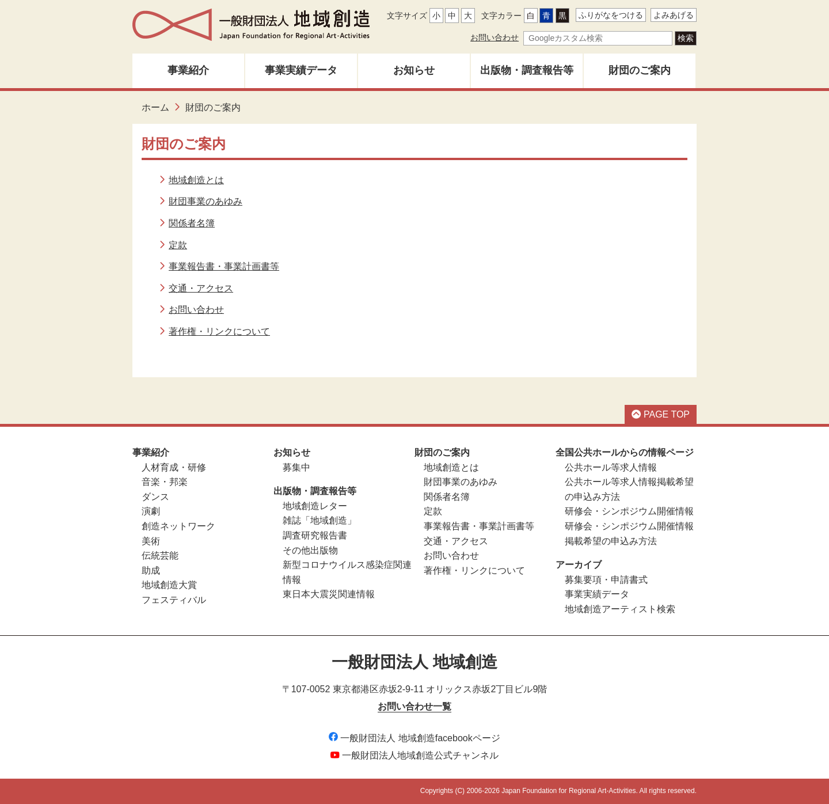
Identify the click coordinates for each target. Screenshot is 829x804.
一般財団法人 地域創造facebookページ (414, 738)
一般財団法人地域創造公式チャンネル (414, 755)
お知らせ (414, 70)
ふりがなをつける (611, 15)
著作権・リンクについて (219, 331)
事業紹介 (188, 70)
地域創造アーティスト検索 (620, 609)
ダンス (155, 497)
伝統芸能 (160, 555)
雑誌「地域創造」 (319, 520)
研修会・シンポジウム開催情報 (629, 511)
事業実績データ (301, 70)
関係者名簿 (192, 223)
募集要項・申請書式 (606, 580)
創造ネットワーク (178, 526)
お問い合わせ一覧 (414, 706)
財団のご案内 (640, 70)
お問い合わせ (494, 37)
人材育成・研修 (174, 467)
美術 (151, 541)
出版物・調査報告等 (526, 70)
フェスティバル (174, 600)
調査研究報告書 (315, 535)
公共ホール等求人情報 (611, 467)
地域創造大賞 (169, 585)
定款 (178, 245)
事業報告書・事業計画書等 (224, 266)
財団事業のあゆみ (205, 201)
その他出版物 (310, 550)
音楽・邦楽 (165, 482)
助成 (151, 570)
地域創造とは (196, 180)
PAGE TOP (661, 414)
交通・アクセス (201, 288)
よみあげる (673, 15)
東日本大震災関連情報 (329, 594)
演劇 (151, 511)
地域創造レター (315, 506)
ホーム (155, 107)
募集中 (296, 467)
